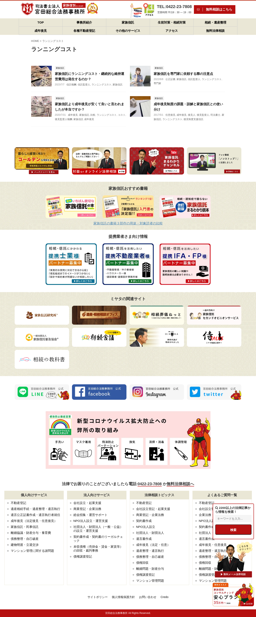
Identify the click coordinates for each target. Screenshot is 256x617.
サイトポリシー (97, 597)
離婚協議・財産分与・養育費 (31, 532)
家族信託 (128, 22)
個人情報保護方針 (123, 597)
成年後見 (40, 30)
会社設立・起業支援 (87, 503)
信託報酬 (71, 84)
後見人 (191, 114)
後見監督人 (203, 114)
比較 (92, 114)
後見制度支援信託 (193, 119)
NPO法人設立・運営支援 (90, 521)
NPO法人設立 (145, 527)
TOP (41, 22)
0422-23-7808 (150, 484)
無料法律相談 (215, 30)
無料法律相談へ (180, 484)
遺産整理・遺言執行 (150, 550)
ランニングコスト (101, 84)
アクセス (171, 30)
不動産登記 (18, 503)
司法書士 (215, 114)
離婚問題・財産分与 (150, 568)
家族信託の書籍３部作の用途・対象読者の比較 (128, 223)
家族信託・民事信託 (25, 527)
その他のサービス (128, 30)
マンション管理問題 (150, 580)
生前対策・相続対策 (172, 22)
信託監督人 (84, 84)
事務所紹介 (84, 22)
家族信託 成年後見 (83, 119)
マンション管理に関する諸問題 (32, 550)
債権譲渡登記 (82, 556)
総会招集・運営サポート (90, 515)
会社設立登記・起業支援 (153, 509)
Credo (164, 597)
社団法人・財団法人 (150, 532)
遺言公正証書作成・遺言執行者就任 (35, 515)
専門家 (157, 83)
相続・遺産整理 (215, 22)
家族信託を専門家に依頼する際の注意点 (183, 74)
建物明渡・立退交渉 (25, 544)
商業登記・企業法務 (87, 509)
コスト (121, 114)
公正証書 (170, 79)
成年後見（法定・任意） (153, 544)
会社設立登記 (208, 509)
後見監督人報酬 (63, 119)
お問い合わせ (147, 597)
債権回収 (142, 562)
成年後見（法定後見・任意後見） (34, 521)
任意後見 (170, 114)
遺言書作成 (144, 538)
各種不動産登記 (84, 30)
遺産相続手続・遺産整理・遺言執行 (35, 509)
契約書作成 (144, 521)
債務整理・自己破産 (25, 538)
